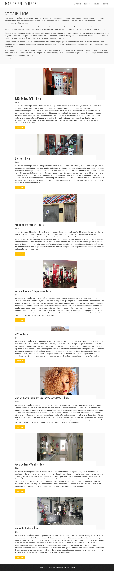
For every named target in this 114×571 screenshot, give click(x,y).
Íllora (17, 102)
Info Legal (96, 4)
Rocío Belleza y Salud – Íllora (29, 464)
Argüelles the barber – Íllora (29, 225)
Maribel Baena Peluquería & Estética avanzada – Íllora (42, 398)
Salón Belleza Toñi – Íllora (28, 98)
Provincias (87, 4)
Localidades (77, 4)
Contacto (105, 4)
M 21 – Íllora (21, 334)
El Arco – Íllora (22, 158)
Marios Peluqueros (21, 3)
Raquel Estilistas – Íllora (27, 528)
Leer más (20, 128)
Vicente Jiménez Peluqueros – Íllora (33, 291)
